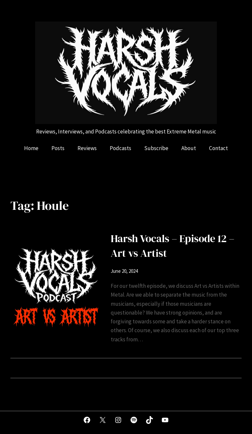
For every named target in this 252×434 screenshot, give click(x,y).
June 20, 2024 (124, 271)
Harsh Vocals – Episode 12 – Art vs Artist (172, 245)
